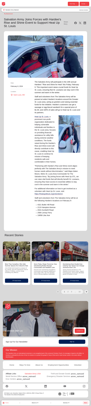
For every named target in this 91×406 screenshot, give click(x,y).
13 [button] (79, 292)
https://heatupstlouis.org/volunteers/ (49, 194)
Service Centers (83, 10)
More (85, 402)
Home (11, 365)
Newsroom (8, 14)
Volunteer (78, 365)
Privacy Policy (39, 393)
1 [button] (64, 292)
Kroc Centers (18, 379)
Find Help (73, 4)
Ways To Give (24, 365)
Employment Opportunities (58, 365)
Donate (84, 4)
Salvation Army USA (33, 374)
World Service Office (21, 376)
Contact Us (80, 330)
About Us (35, 403)
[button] (86, 291)
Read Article (16, 281)
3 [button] (71, 292)
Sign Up (72, 341)
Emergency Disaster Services (65, 376)
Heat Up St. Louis (42, 117)
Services (66, 403)
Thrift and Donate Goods (67, 374)
